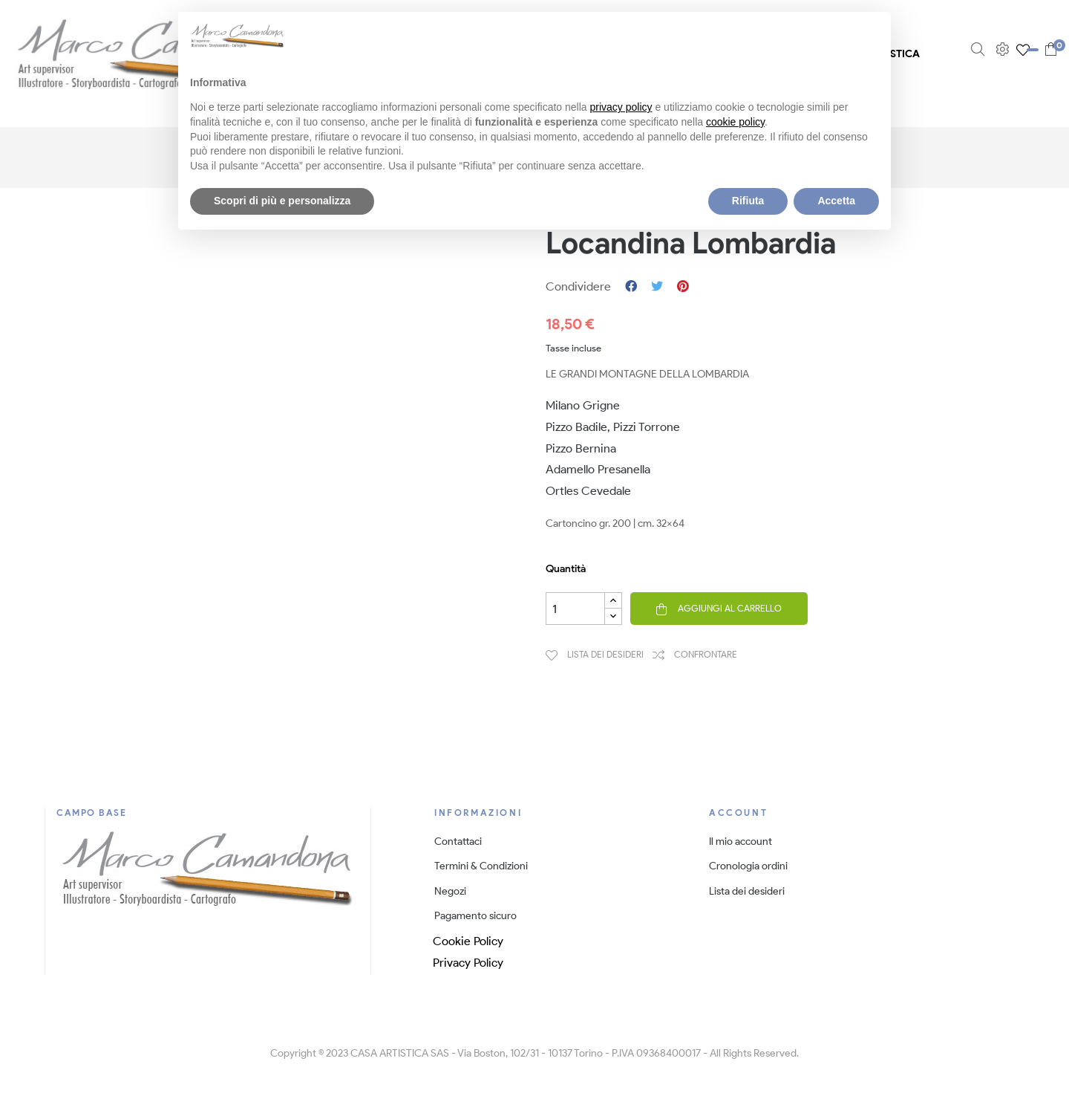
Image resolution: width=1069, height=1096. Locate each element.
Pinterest (683, 287)
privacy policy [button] (621, 107)
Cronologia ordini (748, 866)
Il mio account (740, 841)
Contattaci (458, 841)
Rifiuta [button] (748, 201)
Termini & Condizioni (481, 866)
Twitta (657, 287)
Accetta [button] (836, 201)
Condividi (631, 287)
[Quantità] (575, 608)
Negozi (450, 891)
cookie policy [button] (735, 122)
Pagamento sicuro (475, 915)
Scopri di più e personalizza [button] (282, 201)
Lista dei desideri (747, 891)
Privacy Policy (468, 963)
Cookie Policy (468, 941)
